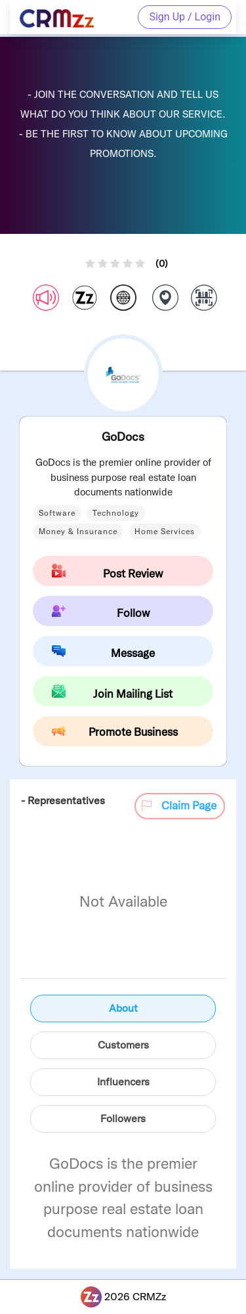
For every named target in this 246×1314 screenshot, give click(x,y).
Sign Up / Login (184, 17)
